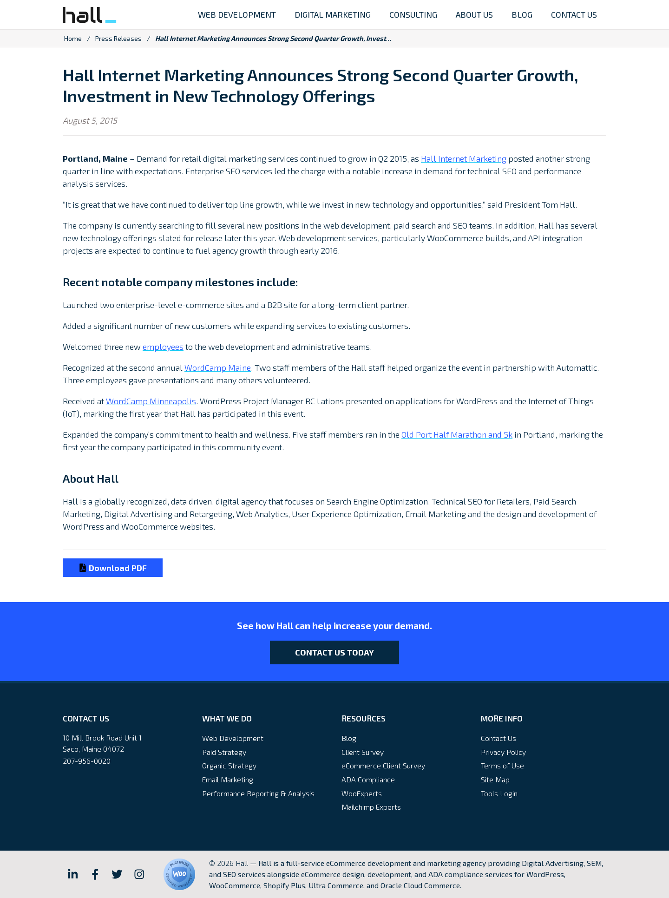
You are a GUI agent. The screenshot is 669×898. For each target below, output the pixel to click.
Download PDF (113, 568)
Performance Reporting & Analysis (258, 793)
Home (73, 38)
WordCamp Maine (217, 367)
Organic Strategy (229, 765)
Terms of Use (502, 765)
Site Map (495, 779)
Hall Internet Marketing (463, 158)
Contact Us (498, 738)
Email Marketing (227, 779)
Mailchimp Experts (371, 806)
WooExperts (361, 793)
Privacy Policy (503, 751)
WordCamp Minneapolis (151, 401)
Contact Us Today (334, 652)
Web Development (232, 738)
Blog (348, 738)
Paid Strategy (224, 751)
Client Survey (362, 751)
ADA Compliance (368, 779)
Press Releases (118, 38)
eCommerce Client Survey (383, 765)
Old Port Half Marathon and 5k (456, 434)
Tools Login (499, 793)
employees (163, 346)
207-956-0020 (87, 760)
